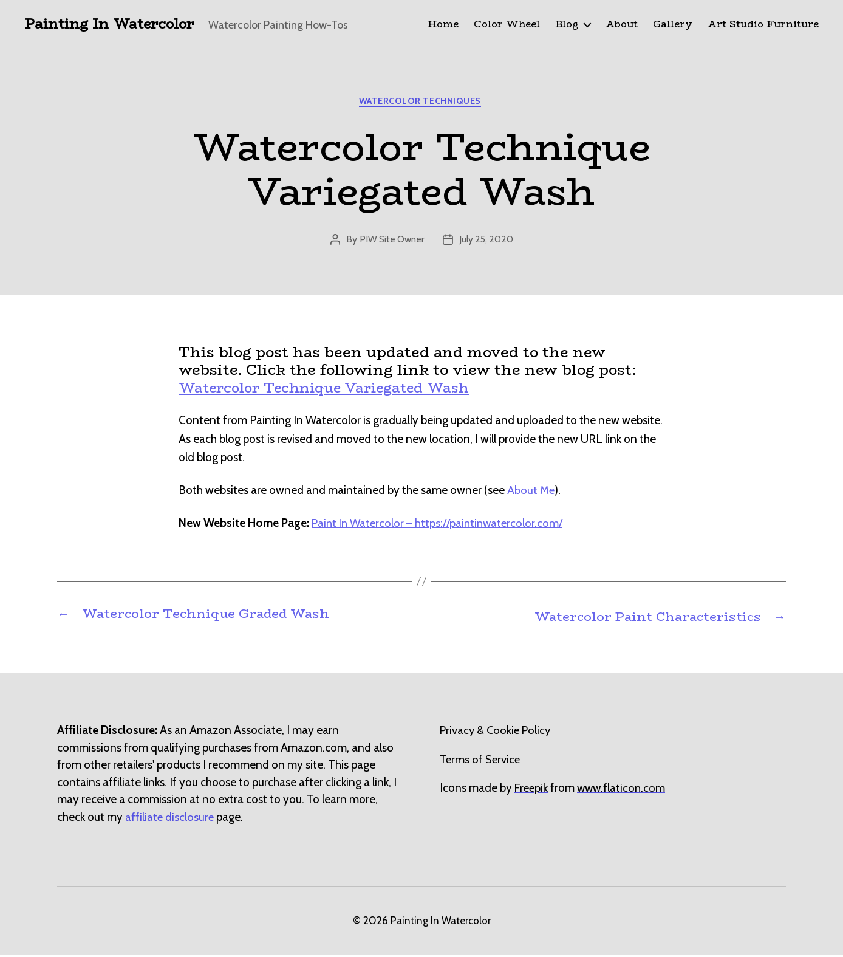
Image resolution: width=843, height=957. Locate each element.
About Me (531, 493)
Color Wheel (507, 24)
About (622, 24)
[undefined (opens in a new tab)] (532, 790)
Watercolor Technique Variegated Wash (334, 390)
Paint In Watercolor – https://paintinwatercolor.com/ (440, 526)
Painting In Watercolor (114, 24)
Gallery (672, 24)
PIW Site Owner (391, 242)
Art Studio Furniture (763, 24)
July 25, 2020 (487, 242)
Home (443, 24)
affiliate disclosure (170, 819)
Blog (566, 24)
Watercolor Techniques (421, 103)
